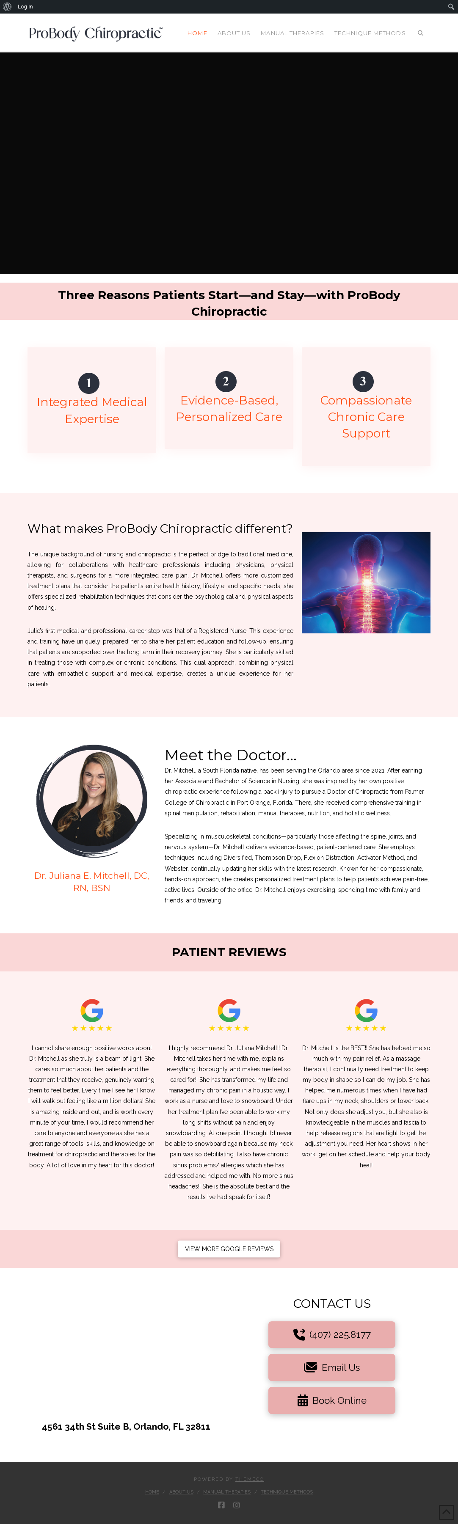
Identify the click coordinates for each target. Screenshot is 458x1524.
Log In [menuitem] (25, 6)
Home (152, 1492)
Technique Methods (287, 1492)
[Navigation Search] (420, 33)
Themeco (249, 1479)
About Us (181, 1492)
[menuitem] (7, 7)
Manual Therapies (227, 1492)
